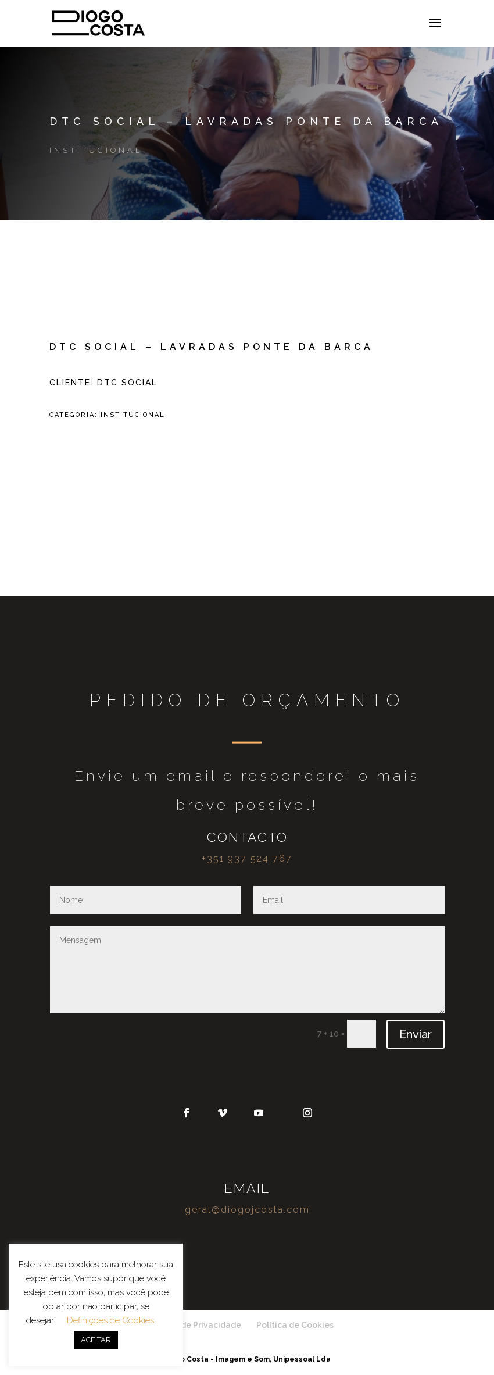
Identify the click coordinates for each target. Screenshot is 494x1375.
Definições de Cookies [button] (110, 1320)
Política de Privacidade (194, 1325)
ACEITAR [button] (96, 1339)
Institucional (96, 150)
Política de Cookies (295, 1325)
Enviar (415, 1034)
